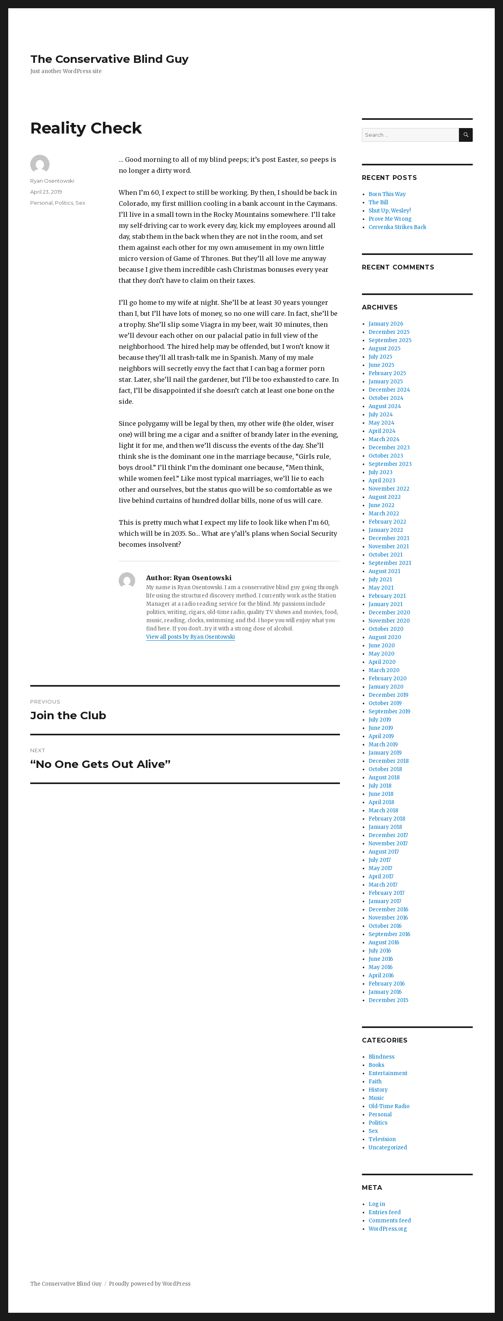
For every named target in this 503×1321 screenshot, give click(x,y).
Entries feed (385, 1212)
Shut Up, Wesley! (390, 210)
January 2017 (385, 901)
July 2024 (381, 414)
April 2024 (382, 431)
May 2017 (380, 868)
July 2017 (380, 860)
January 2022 (386, 530)
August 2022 (385, 497)
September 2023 (390, 464)
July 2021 (380, 579)
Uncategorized (388, 1147)
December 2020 (389, 612)
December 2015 (388, 1000)
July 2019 (380, 719)
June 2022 (382, 505)
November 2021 (389, 546)
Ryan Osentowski (52, 181)
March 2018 (383, 810)
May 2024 (382, 423)
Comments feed (390, 1220)
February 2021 (387, 596)
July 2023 (381, 472)
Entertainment (388, 1073)
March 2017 (383, 884)
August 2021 (384, 571)
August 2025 (384, 348)
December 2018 (389, 761)
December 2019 (388, 695)
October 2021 (385, 554)
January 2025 (386, 381)
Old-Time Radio (389, 1106)
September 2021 (390, 563)
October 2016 (385, 926)
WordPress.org (388, 1229)
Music (376, 1098)
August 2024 (385, 406)
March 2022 (384, 513)
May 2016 (381, 967)
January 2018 (385, 827)
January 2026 (386, 324)
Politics (64, 203)
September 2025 (390, 340)
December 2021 (389, 538)
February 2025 (387, 373)
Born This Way (387, 194)
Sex (80, 203)
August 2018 (384, 777)
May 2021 (381, 587)
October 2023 (386, 456)
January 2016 (385, 992)
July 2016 (380, 950)
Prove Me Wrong (390, 219)
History (378, 1089)
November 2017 (388, 843)
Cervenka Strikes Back (397, 227)
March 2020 (384, 670)
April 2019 (381, 736)
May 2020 (382, 653)
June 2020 (382, 645)
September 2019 (389, 711)
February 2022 (387, 522)
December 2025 (389, 332)
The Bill (378, 202)
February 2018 (387, 818)
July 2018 (380, 785)
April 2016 (381, 975)
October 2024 (386, 398)
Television (382, 1139)
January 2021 (385, 604)
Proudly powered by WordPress (150, 1284)
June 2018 (381, 794)
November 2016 (388, 917)
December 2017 (388, 835)
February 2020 (388, 678)
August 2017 (384, 851)
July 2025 (380, 357)
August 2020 (385, 637)
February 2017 (386, 893)
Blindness (382, 1057)
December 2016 (388, 909)
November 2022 (389, 489)
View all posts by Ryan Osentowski (190, 637)
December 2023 (389, 447)
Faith (375, 1081)
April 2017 (381, 876)
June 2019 (381, 728)
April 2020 (382, 662)
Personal (41, 203)
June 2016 (381, 959)
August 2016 (384, 942)
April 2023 (382, 480)
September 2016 (389, 934)
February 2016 (387, 983)
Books (376, 1065)
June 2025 (381, 365)
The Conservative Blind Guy (109, 59)
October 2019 (385, 703)
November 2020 (389, 620)
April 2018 (381, 802)
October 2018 (385, 769)
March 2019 (383, 744)
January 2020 (386, 686)
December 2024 (389, 390)
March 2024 (384, 439)
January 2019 (385, 752)
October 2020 (386, 629)
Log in (377, 1204)
